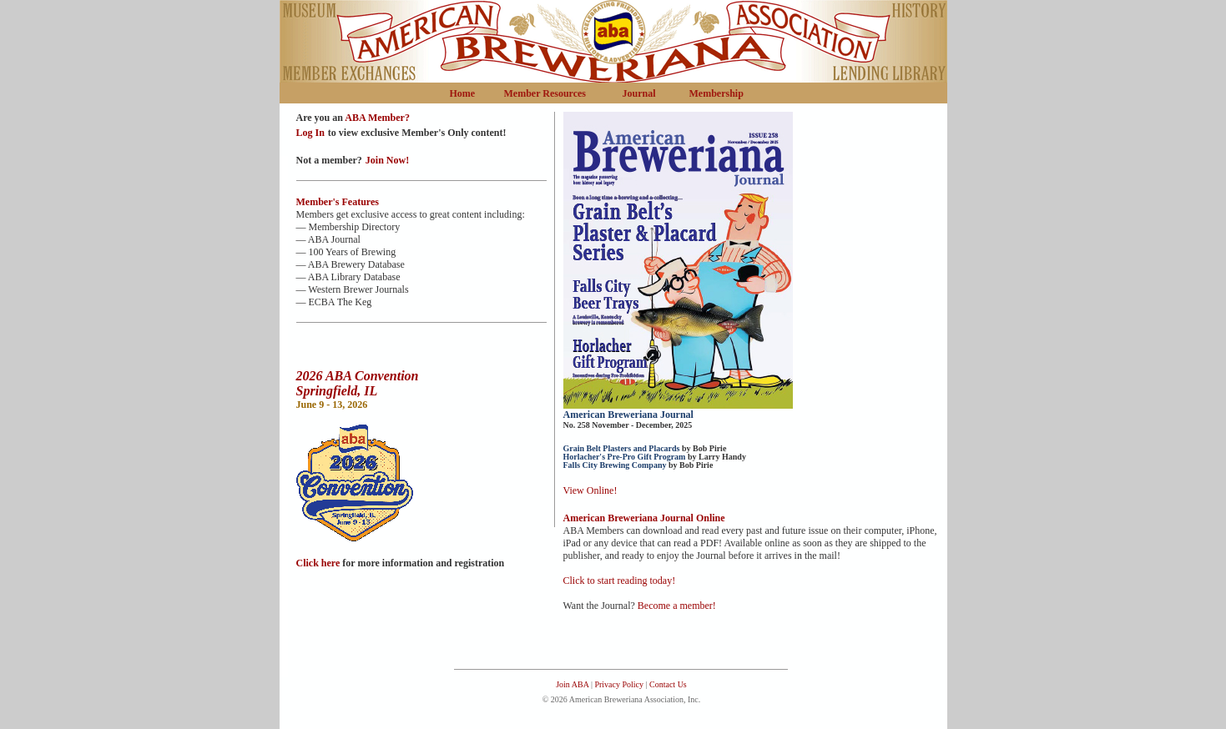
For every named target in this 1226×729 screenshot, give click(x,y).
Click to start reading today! (619, 580)
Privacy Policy (618, 684)
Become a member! (677, 605)
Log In (310, 132)
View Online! (590, 490)
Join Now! (387, 160)
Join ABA (572, 684)
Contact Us (668, 684)
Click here (319, 563)
